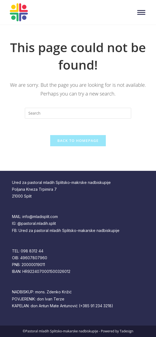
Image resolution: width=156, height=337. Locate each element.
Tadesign (126, 331)
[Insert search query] (78, 113)
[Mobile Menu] (142, 12)
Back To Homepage (77, 140)
